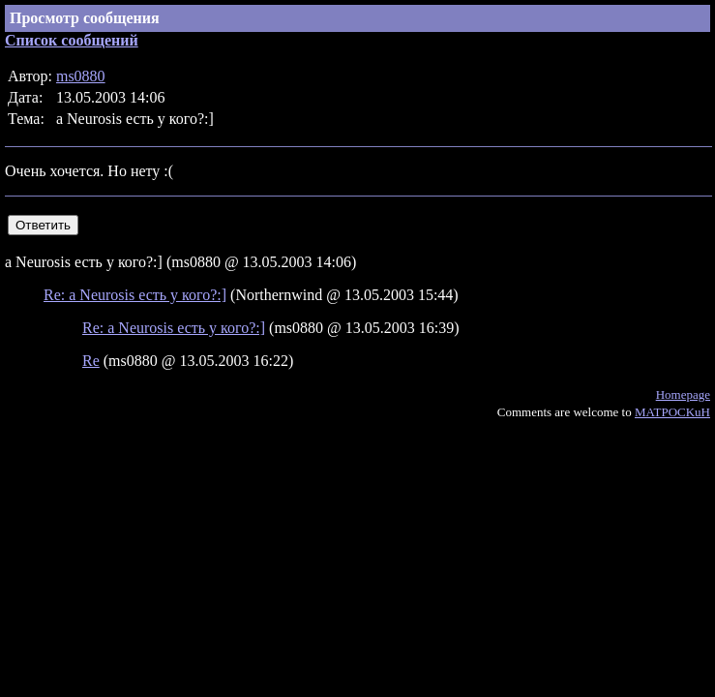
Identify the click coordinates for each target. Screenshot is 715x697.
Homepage (683, 394)
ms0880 (80, 76)
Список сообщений (71, 40)
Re (91, 360)
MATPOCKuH (672, 412)
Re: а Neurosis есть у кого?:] (135, 295)
